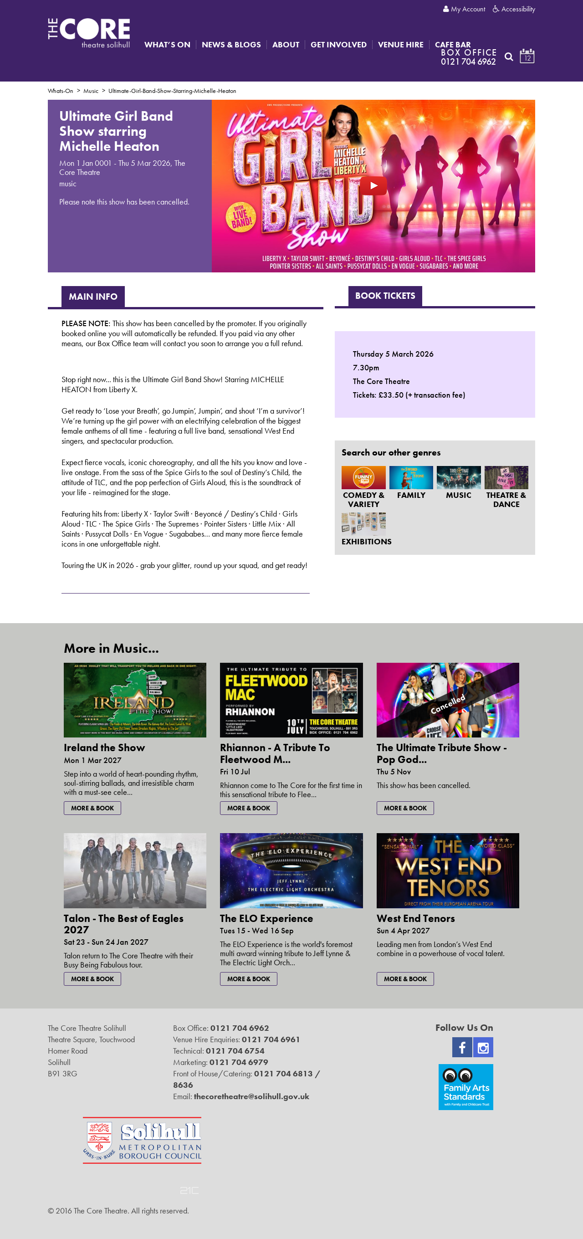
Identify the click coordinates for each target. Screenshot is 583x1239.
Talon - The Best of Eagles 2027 (124, 924)
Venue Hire (401, 44)
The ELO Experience (266, 918)
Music (90, 91)
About (285, 44)
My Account (464, 9)
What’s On (167, 44)
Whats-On (60, 91)
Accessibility (514, 9)
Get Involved (339, 44)
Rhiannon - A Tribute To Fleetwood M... (275, 753)
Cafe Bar (453, 44)
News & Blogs (231, 44)
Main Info (93, 296)
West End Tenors (416, 918)
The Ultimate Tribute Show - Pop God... (442, 753)
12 (527, 58)
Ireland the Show (104, 747)
